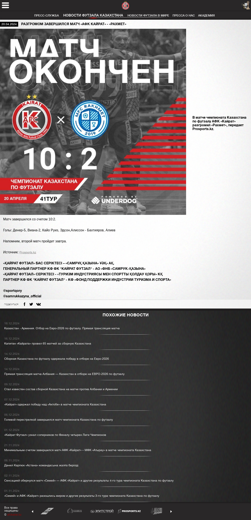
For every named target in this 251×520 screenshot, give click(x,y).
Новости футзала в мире (148, 15)
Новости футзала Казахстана (93, 15)
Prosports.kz (27, 252)
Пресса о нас (184, 15)
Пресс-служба (46, 15)
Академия (206, 15)
